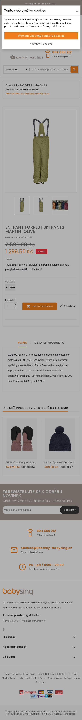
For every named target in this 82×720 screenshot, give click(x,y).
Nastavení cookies (41, 43)
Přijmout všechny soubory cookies (41, 36)
